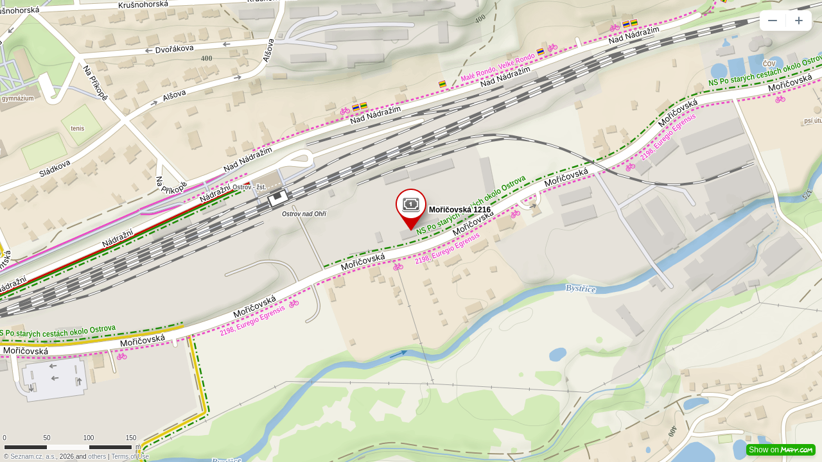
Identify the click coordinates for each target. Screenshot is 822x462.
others (97, 456)
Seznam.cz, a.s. (33, 456)
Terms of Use (130, 456)
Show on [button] (781, 449)
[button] (772, 20)
